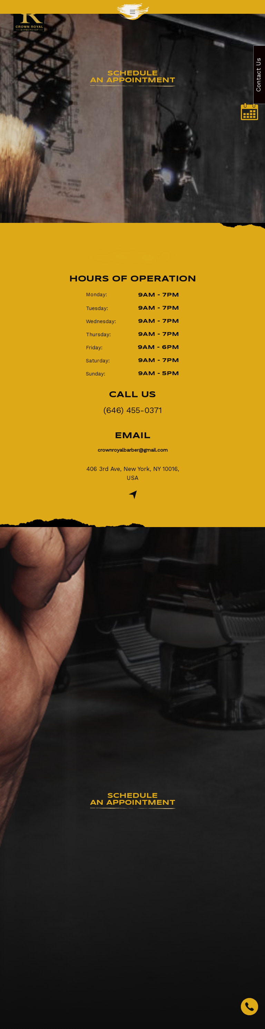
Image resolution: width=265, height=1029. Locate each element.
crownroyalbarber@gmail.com (133, 450)
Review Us (132, 893)
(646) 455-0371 (133, 410)
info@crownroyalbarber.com (158, 646)
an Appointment (132, 77)
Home (119, 162)
